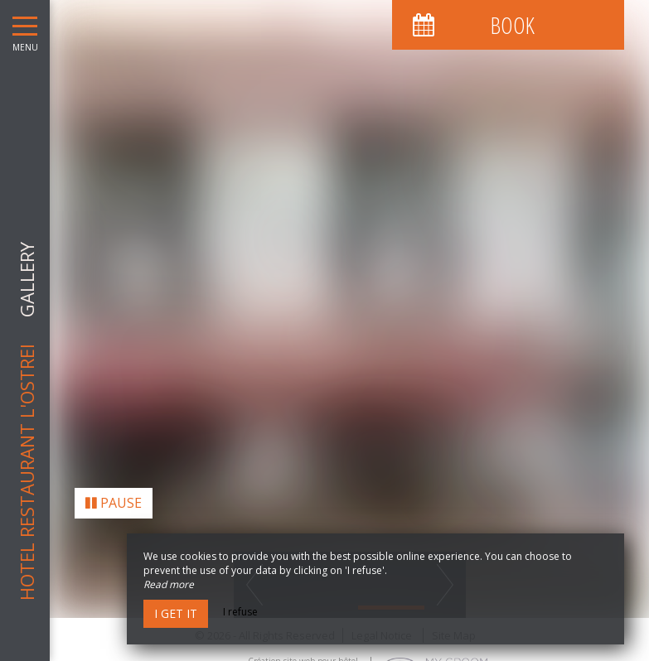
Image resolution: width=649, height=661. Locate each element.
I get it (175, 613)
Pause (113, 499)
